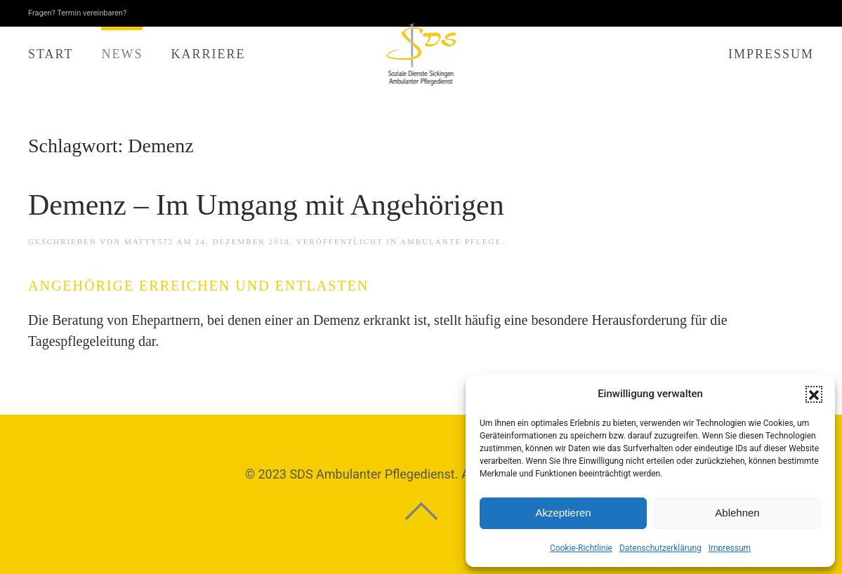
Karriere (208, 54)
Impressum (730, 548)
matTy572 (148, 241)
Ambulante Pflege (450, 241)
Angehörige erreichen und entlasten (198, 285)
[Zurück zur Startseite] (421, 54)
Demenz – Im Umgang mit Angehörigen (266, 205)
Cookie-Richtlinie (581, 548)
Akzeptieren (563, 513)
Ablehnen (737, 513)
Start (50, 54)
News (122, 54)
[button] (814, 394)
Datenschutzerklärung (660, 548)
